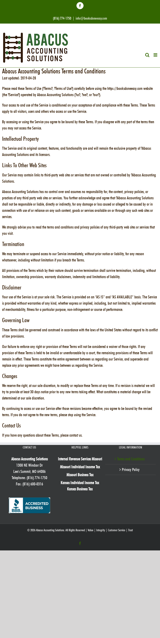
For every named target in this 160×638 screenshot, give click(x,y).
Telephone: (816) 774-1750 (29, 477)
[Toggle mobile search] (147, 55)
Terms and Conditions (131, 458)
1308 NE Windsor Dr (29, 465)
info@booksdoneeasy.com (91, 18)
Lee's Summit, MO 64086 (29, 471)
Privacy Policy (131, 469)
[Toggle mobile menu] (156, 55)
